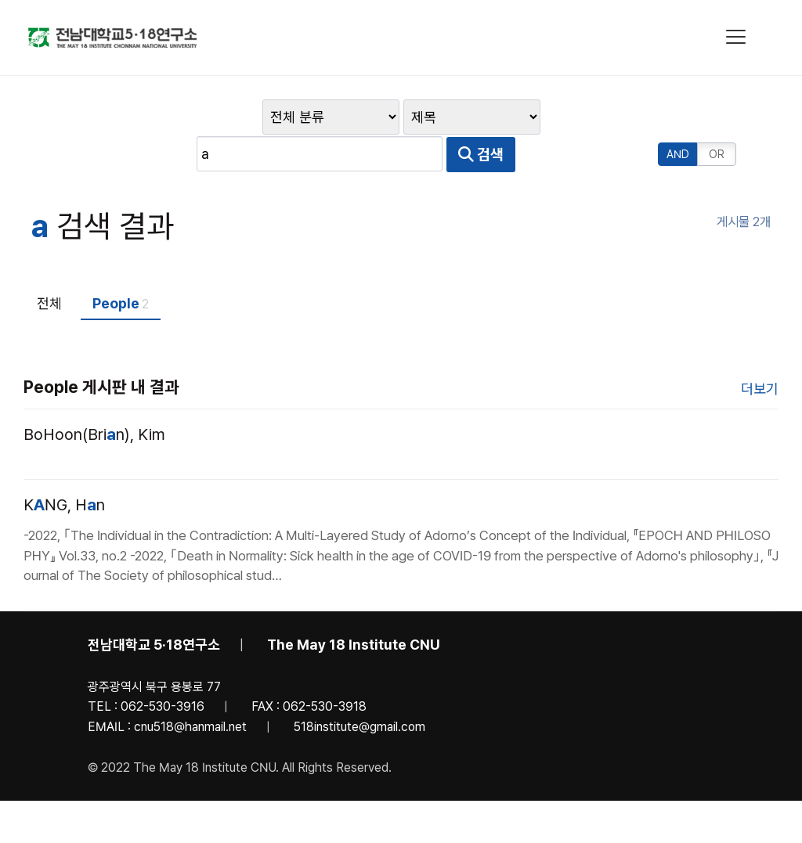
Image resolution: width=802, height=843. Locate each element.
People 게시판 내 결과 (101, 351)
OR (717, 119)
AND (678, 119)
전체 (49, 268)
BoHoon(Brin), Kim (94, 399)
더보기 (760, 353)
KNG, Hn (64, 469)
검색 (616, 119)
